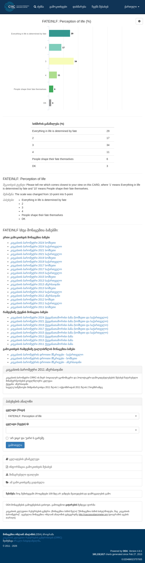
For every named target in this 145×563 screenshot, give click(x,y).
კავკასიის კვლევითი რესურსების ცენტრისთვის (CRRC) (32, 537)
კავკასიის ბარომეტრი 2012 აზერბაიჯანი (35, 295)
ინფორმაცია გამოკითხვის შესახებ (29, 466)
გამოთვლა (15, 445)
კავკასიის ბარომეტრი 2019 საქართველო (36, 261)
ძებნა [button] (39, 6)
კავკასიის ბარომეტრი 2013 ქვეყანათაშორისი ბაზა (41, 336)
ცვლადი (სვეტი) (16, 424)
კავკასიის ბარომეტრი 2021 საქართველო (36, 254)
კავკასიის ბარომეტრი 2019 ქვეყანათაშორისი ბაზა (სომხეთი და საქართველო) (59, 325)
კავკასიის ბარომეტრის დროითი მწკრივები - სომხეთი (43, 358)
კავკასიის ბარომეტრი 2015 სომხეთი (33, 276)
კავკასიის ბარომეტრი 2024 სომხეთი (33, 242)
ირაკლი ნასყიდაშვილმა (27, 541)
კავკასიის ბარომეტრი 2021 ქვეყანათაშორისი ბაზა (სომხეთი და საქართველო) (59, 321)
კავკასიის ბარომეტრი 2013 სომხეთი (33, 288)
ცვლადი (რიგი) (15, 410)
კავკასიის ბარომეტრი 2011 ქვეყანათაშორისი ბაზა (41, 343)
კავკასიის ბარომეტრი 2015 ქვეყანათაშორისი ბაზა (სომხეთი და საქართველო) (59, 332)
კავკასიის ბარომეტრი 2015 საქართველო (36, 272)
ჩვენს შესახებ (100, 6)
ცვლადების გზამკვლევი (22, 459)
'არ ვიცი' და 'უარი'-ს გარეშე (25, 438)
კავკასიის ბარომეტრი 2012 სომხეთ (32, 299)
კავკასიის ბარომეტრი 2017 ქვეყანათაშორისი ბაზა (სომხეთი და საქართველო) (59, 328)
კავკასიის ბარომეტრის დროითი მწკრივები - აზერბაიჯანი (45, 362)
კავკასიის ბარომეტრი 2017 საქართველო (36, 269)
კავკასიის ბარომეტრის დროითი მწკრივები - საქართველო (46, 354)
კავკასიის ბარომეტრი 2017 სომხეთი (33, 265)
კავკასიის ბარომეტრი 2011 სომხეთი (33, 307)
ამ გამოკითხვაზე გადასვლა (25, 482)
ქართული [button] (131, 6)
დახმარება (79, 6)
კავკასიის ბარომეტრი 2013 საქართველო (36, 280)
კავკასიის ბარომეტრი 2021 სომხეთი (33, 250)
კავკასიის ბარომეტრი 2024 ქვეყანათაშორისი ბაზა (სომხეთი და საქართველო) (59, 317)
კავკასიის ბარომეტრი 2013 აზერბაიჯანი (35, 284)
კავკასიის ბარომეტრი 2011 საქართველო (36, 303)
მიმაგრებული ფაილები (22, 474)
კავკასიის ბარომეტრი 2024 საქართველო (36, 246)
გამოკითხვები (58, 6)
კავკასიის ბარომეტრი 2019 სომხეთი (33, 257)
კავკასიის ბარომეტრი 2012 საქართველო (36, 291)
